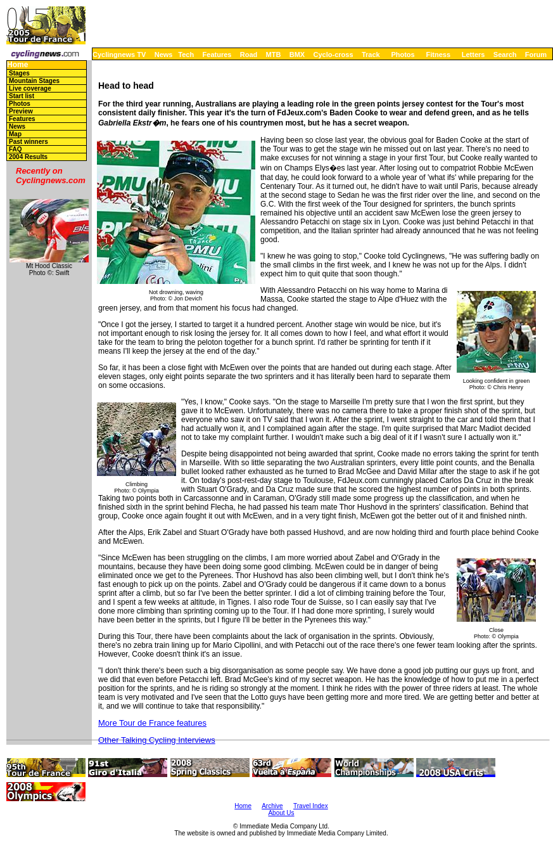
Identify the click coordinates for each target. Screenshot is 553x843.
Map (15, 134)
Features (217, 54)
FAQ (15, 149)
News (164, 54)
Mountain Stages (34, 80)
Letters (473, 54)
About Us (281, 812)
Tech (186, 54)
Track (371, 54)
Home (17, 65)
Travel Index (310, 805)
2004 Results (28, 156)
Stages (19, 73)
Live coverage (30, 88)
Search (505, 54)
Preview (21, 111)
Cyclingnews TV (119, 54)
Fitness (438, 54)
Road (249, 54)
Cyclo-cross (333, 54)
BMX (297, 54)
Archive (272, 805)
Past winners (28, 141)
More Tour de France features (152, 723)
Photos (402, 54)
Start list (21, 96)
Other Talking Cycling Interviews (156, 740)
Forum (536, 54)
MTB (273, 54)
